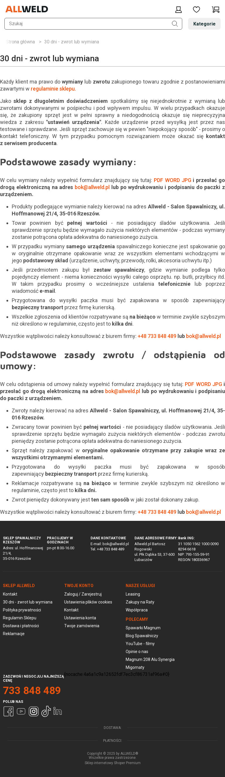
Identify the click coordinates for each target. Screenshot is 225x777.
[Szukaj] (175, 24)
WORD (172, 180)
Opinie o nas (137, 651)
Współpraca (137, 610)
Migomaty (135, 667)
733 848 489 (32, 691)
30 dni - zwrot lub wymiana (27, 602)
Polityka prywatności (22, 610)
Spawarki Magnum (143, 627)
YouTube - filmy (140, 643)
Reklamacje (14, 633)
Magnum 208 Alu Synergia (150, 659)
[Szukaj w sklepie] (93, 24)
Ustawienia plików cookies (88, 602)
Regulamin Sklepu (19, 618)
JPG (186, 180)
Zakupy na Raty (140, 602)
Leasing (133, 594)
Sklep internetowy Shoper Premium (113, 763)
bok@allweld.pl (92, 187)
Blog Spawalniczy (142, 635)
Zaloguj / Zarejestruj (83, 594)
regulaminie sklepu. (54, 89)
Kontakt (10, 594)
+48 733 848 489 (157, 336)
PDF (158, 180)
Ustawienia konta (80, 618)
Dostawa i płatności (21, 625)
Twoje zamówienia (81, 625)
